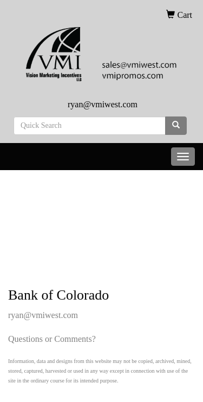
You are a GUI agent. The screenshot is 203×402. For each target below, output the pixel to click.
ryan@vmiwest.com (102, 104)
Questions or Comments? (52, 338)
